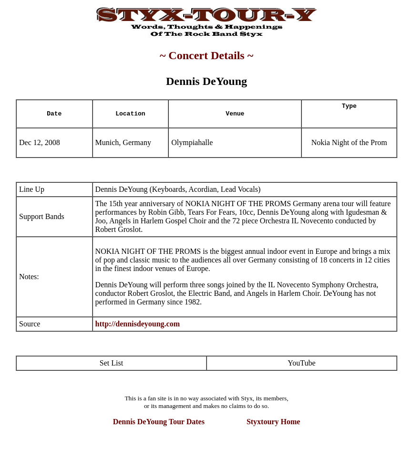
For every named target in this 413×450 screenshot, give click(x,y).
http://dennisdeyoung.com (137, 324)
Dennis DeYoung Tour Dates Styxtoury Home (206, 422)
